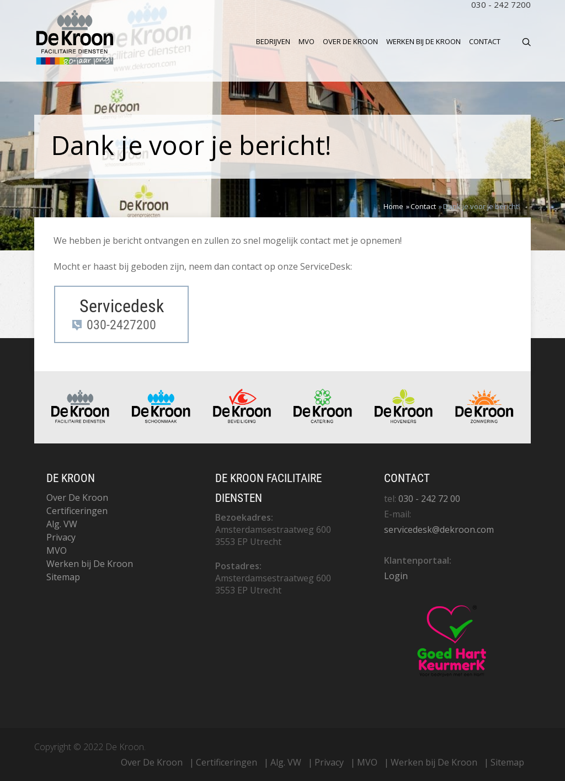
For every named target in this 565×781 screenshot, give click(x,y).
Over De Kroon (350, 41)
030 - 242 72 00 (429, 499)
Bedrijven (273, 41)
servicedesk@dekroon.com (439, 529)
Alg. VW (61, 524)
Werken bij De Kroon (423, 41)
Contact (484, 41)
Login (396, 576)
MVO (307, 41)
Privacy (61, 537)
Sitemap (63, 577)
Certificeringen (77, 511)
